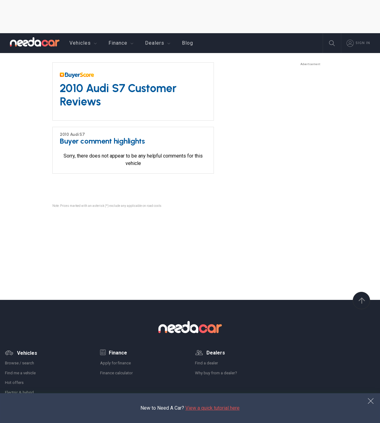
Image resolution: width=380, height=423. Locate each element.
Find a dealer (206, 363)
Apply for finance (115, 363)
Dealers (158, 43)
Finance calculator (116, 373)
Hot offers (14, 382)
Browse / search (19, 363)
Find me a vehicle (20, 373)
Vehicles (84, 43)
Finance (121, 43)
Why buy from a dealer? (216, 373)
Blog (187, 43)
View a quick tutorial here (212, 408)
